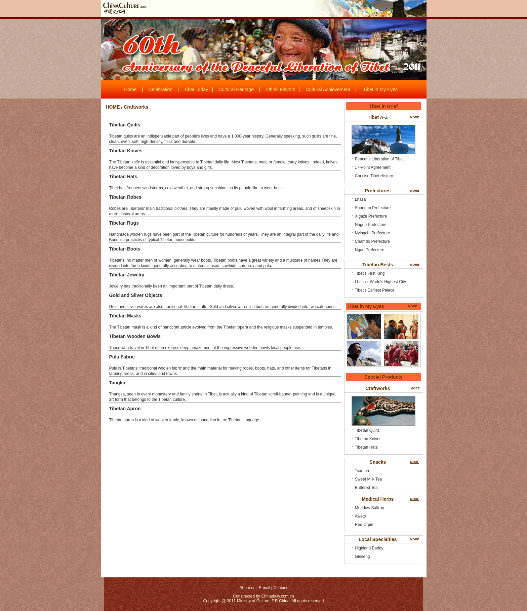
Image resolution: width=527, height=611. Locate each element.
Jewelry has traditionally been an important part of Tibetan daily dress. (171, 286)
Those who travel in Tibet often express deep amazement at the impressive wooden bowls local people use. (205, 347)
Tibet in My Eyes (380, 89)
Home (130, 89)
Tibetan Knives (368, 438)
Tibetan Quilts (367, 430)
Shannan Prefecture (373, 207)
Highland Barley (369, 548)
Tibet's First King (370, 273)
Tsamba (362, 470)
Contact (280, 587)
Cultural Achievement (328, 89)
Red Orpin (364, 524)
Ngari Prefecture (369, 249)
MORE (414, 117)
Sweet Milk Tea (368, 479)
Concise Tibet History (374, 176)
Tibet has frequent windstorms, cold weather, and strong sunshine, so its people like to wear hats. (196, 188)
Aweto (360, 516)
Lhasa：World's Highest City (380, 281)
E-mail (264, 587)
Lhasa (360, 199)
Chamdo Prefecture (372, 241)
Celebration (160, 89)
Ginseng (362, 556)
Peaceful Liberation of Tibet (379, 159)
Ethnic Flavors (280, 89)
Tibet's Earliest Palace (375, 290)
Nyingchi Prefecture (372, 233)
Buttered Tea (366, 487)
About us (247, 587)
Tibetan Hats (366, 447)
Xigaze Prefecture (371, 216)
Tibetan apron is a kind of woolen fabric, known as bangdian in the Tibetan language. (184, 420)
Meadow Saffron (369, 507)
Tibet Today (196, 89)
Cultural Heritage (236, 89)
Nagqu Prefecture (371, 224)
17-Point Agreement (373, 167)
